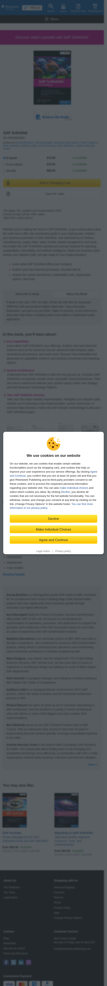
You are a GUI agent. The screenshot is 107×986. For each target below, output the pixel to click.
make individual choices (74, 487)
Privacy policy (63, 551)
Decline (65, 491)
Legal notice (43, 551)
